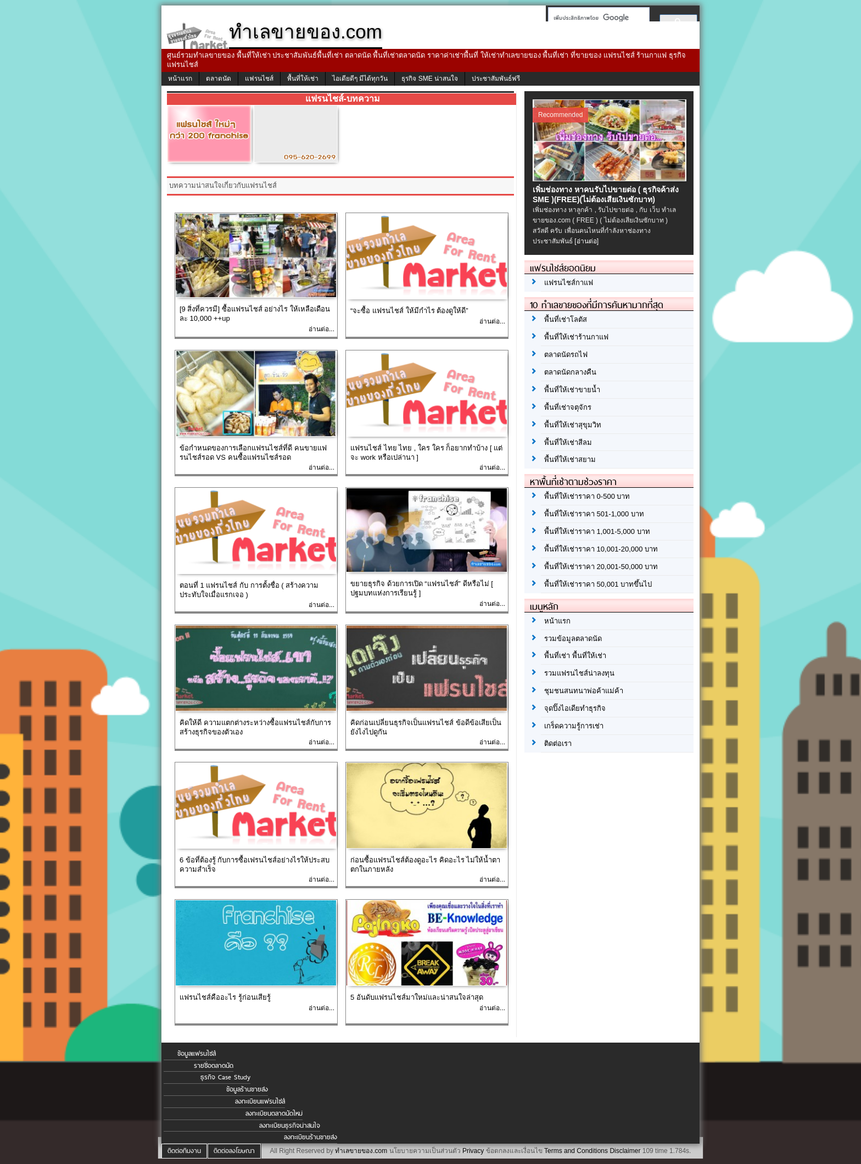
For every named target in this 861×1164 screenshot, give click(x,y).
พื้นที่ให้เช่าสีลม (568, 442)
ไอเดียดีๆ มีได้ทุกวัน (360, 78)
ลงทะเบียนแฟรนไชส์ (260, 1101)
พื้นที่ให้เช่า (302, 78)
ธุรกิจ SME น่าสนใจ (429, 78)
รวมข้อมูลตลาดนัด (573, 638)
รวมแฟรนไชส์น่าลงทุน (579, 673)
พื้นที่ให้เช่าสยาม (570, 459)
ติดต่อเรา (558, 743)
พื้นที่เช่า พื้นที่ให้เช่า (575, 655)
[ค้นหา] (596, 18)
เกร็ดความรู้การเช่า (573, 726)
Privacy (473, 1151)
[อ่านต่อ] (586, 241)
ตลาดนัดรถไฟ (566, 354)
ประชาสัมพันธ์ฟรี (496, 78)
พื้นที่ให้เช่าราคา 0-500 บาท (587, 496)
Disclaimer (625, 1151)
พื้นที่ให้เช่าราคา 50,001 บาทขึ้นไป (598, 584)
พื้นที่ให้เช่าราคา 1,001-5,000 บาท (597, 531)
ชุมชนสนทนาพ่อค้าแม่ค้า (583, 691)
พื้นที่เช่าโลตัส (565, 319)
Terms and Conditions (576, 1151)
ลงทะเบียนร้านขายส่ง (310, 1137)
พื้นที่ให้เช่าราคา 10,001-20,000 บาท (601, 549)
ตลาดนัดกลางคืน (570, 372)
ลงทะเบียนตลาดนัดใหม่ (274, 1113)
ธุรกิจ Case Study (225, 1077)
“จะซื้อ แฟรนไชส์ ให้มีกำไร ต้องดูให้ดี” (409, 311)
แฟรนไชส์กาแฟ (568, 283)
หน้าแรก (180, 78)
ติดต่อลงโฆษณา (234, 1150)
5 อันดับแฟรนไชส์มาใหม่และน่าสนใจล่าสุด (416, 997)
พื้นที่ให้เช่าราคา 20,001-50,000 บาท (601, 566)
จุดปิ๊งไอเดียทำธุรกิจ (575, 708)
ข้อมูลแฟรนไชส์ (196, 1053)
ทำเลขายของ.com (361, 1151)
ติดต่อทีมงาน (184, 1150)
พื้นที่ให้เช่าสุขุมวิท (572, 425)
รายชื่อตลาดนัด (213, 1065)
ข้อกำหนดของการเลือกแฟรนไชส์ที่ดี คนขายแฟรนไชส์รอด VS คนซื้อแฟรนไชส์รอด (253, 452)
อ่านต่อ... (321, 329)
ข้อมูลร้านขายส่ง (247, 1089)
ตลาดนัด (218, 78)
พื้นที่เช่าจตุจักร (567, 407)
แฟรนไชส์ (259, 78)
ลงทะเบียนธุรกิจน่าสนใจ (289, 1125)
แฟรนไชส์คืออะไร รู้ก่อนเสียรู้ (225, 997)
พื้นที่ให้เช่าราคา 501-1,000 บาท (594, 514)
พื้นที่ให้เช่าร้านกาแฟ (576, 337)
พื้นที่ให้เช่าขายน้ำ (572, 390)
